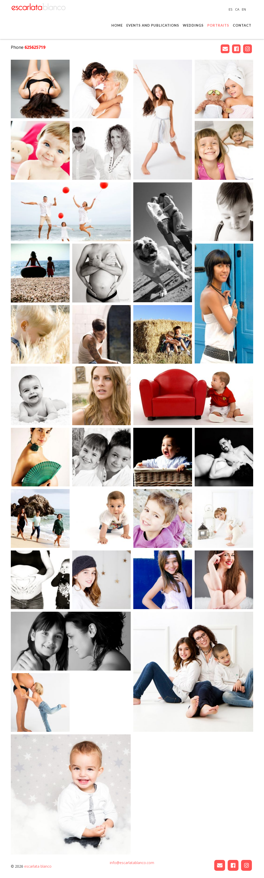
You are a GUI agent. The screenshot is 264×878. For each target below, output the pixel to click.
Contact (242, 25)
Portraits (218, 25)
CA (237, 9)
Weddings (193, 25)
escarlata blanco (38, 866)
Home (117, 25)
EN (244, 9)
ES (231, 9)
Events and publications (152, 25)
